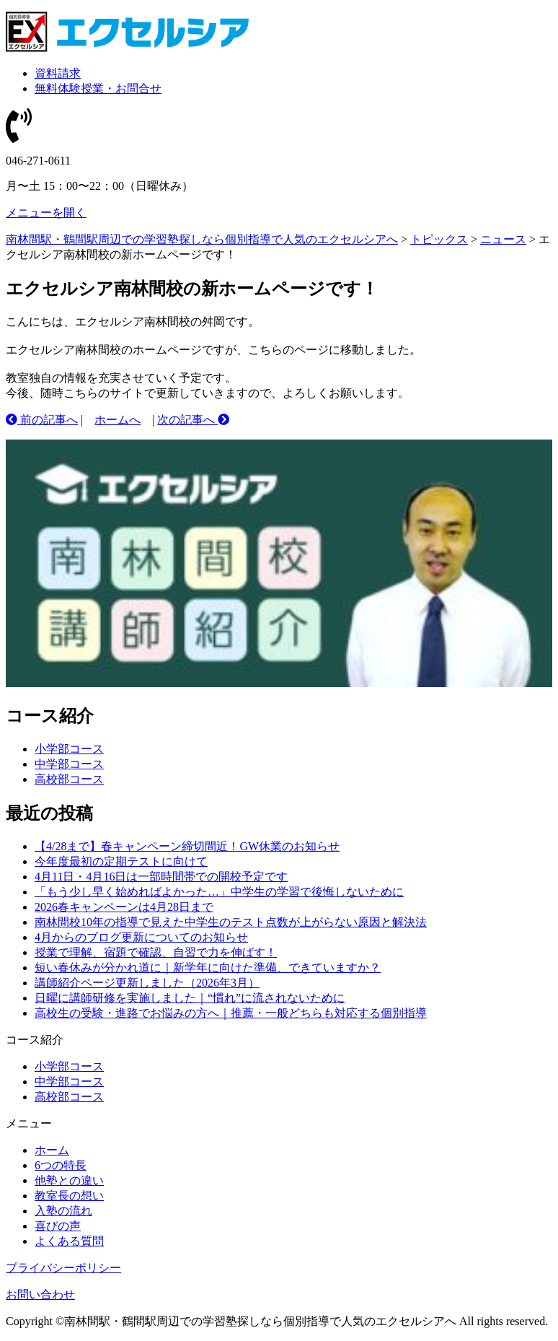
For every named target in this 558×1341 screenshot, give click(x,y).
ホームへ (117, 420)
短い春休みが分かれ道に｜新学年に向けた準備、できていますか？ (208, 967)
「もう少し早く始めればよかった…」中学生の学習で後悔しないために (219, 892)
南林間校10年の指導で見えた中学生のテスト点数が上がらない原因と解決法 (231, 922)
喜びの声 (58, 1226)
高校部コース (69, 779)
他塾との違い (69, 1180)
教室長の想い (69, 1195)
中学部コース (69, 764)
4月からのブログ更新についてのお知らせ (141, 937)
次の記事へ (193, 420)
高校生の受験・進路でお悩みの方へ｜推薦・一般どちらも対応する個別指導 (231, 1013)
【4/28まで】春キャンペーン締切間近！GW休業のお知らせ (187, 846)
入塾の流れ (63, 1211)
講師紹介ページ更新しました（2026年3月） (147, 983)
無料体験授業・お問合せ (98, 88)
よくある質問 (69, 1241)
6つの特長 (61, 1165)
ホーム (52, 1150)
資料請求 (58, 73)
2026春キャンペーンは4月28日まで (124, 907)
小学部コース (69, 749)
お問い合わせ (40, 1294)
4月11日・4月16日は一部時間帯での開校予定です (161, 876)
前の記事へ (42, 420)
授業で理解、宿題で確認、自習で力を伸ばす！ (156, 952)
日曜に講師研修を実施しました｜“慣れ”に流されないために (190, 998)
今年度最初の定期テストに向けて (121, 861)
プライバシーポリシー (63, 1268)
